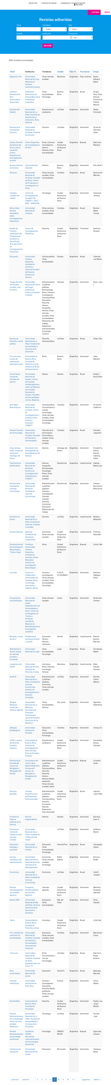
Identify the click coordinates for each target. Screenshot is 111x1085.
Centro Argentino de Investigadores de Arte (32, 145)
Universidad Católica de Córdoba (30, 730)
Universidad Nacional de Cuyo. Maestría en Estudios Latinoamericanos (32, 82)
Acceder (78, 5)
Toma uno (14, 953)
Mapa (107, 12)
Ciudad (19, 33)
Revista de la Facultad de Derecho (15, 129)
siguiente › (86, 1080)
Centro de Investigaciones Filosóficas (31, 231)
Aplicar (47, 46)
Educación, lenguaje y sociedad (14, 847)
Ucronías (13, 572)
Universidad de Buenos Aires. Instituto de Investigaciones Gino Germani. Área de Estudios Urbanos (32, 748)
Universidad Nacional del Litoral (30, 973)
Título (19, 25)
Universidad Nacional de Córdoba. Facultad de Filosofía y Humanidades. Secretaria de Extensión (32, 940)
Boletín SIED (15, 900)
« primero (15, 1080)
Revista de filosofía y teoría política (16, 341)
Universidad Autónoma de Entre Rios (31, 983)
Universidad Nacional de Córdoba (30, 210)
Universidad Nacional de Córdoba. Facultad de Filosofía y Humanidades (32, 435)
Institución (47, 33)
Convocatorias (49, 3)
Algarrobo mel (15, 77)
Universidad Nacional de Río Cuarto (31, 1051)
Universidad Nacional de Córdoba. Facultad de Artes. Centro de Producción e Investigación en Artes (32, 180)
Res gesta (14, 257)
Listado (95, 12)
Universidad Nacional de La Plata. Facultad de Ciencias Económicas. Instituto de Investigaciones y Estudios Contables (32, 687)
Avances (13, 173)
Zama (12, 920)
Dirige (96, 72)
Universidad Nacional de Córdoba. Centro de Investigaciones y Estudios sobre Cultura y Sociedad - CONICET (32, 415)
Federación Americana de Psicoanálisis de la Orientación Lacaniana (32, 97)
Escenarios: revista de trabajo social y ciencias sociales (16, 834)
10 (68, 1080)
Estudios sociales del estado (14, 195)
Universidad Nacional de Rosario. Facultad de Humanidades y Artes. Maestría (32, 395)
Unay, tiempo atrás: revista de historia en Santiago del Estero (16, 453)
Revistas (33, 3)
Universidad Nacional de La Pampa (31, 847)
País (70, 25)
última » (97, 1080)
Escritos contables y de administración (16, 859)
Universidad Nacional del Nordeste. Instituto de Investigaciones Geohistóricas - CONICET (31, 471)
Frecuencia (72, 33)
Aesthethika (15, 1001)
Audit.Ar (13, 677)
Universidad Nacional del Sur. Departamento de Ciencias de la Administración (32, 862)
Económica (14, 872)
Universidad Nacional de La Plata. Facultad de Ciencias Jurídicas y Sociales (32, 522)
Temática (46, 25)
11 (73, 1080)
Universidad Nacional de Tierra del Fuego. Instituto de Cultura (32, 287)
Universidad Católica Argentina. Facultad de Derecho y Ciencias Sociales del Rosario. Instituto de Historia (32, 267)
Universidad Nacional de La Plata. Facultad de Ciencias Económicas (32, 877)
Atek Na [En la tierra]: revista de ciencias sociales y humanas (15, 654)
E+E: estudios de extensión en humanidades (16, 935)
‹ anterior (25, 1080)
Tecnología (29, 583)
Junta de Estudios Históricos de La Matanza (32, 720)
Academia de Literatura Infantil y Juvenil (32, 639)
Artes (35, 580)
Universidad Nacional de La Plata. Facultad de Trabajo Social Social (32, 834)
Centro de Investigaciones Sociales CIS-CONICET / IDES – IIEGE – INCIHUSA (32, 198)
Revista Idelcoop (16, 532)
